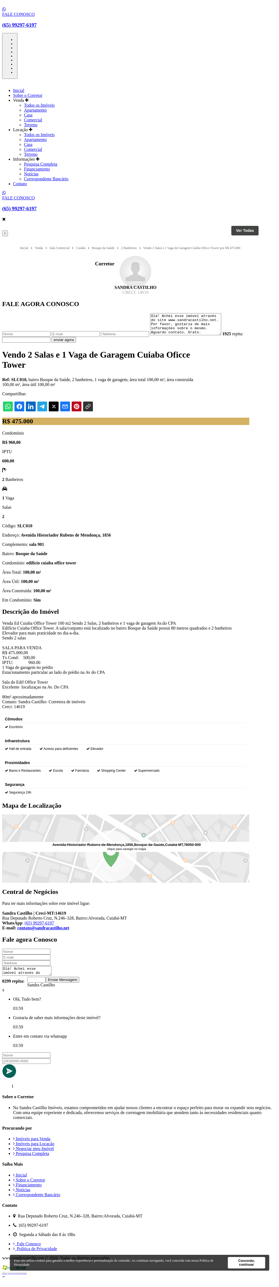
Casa (28, 115)
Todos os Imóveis (39, 105)
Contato (20, 183)
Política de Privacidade (35, 1254)
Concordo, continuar (246, 1263)
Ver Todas (245, 230)
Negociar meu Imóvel (33, 1154)
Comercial (33, 120)
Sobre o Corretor (28, 95)
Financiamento (37, 169)
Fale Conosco (27, 1249)
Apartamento (35, 110)
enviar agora (76, 344)
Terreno (31, 124)
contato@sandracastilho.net (43, 932)
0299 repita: (13, 986)
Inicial (18, 90)
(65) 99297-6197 (39, 927)
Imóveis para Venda (31, 1144)
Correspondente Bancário (46, 178)
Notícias (31, 174)
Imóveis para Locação (33, 1149)
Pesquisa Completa (40, 164)
